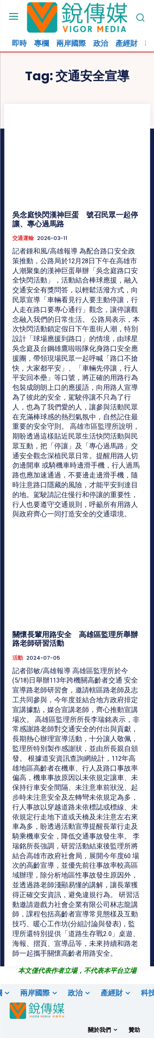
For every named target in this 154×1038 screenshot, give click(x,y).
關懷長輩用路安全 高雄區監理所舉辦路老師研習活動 (75, 639)
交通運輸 (23, 238)
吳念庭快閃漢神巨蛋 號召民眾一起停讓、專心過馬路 (75, 219)
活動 (17, 658)
